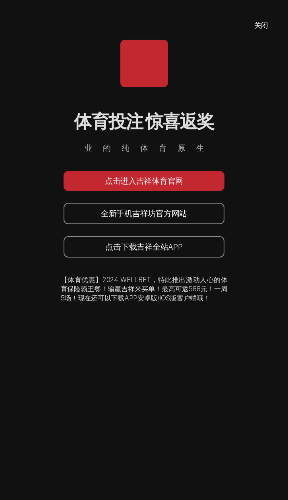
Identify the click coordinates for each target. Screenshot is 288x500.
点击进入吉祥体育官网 (144, 181)
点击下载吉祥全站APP (143, 247)
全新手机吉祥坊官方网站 (144, 213)
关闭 (261, 25)
